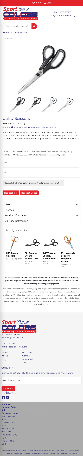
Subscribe (8, 388)
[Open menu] (77, 26)
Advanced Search (27, 361)
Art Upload (27, 352)
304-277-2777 (62, 12)
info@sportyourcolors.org (62, 15)
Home (5, 352)
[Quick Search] (16, 26)
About (5, 356)
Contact (26, 356)
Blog (4, 359)
